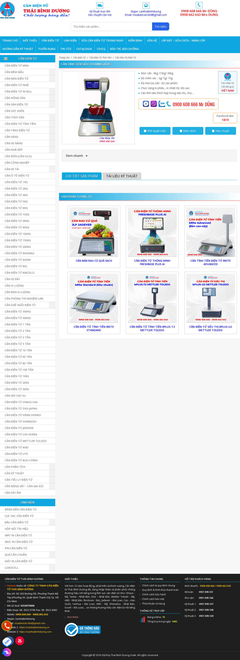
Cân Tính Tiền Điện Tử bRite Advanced (210, 262)
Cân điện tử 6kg (16, 208)
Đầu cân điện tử (16, 522)
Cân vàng (11, 137)
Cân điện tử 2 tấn (17, 331)
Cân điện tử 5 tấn (17, 344)
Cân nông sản (15, 98)
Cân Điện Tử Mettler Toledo (26, 441)
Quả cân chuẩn (16, 554)
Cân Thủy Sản (14, 117)
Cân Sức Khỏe (14, 111)
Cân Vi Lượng (14, 285)
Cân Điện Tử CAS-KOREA (21, 434)
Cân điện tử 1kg (16, 182)
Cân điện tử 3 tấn (17, 337)
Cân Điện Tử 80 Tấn (18, 363)
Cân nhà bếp (14, 149)
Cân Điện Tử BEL (16, 266)
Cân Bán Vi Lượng (17, 292)
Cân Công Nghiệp (17, 162)
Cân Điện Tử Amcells (20, 272)
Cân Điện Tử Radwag (19, 253)
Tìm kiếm (160, 26)
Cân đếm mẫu (14, 72)
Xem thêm (72, 617)
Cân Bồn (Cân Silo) (18, 156)
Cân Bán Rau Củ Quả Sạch (94, 260)
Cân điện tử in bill (18, 91)
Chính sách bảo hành (154, 594)
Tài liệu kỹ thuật (121, 176)
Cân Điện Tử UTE (16, 454)
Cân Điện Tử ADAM (18, 259)
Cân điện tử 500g (17, 389)
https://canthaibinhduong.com (35, 631)
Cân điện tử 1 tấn (17, 324)
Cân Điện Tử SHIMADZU (21, 421)
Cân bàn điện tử (16, 78)
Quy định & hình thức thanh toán (160, 589)
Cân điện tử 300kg (18, 311)
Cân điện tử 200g (17, 382)
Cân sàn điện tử (16, 104)
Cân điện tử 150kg (18, 240)
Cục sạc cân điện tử (19, 516)
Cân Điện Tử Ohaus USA (21, 402)
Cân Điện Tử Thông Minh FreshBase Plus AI (152, 262)
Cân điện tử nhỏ (17, 85)
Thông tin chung (151, 579)
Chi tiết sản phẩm (82, 176)
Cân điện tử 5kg (16, 201)
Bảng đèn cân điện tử (20, 509)
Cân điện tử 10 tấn (18, 350)
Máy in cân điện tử (18, 535)
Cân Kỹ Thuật (14, 473)
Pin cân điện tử (16, 548)
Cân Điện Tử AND (16, 447)
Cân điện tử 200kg (18, 247)
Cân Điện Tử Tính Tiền (100, 57)
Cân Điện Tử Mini (17, 65)
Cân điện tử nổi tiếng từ (227, 83)
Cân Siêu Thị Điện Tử (125, 57)
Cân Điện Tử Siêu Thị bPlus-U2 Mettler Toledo (210, 328)
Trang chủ (64, 57)
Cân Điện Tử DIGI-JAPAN (21, 408)
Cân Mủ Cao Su (15, 395)
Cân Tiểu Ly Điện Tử (18, 479)
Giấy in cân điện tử (18, 561)
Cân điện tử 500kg (18, 318)
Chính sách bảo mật (153, 599)
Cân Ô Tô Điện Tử (17, 175)
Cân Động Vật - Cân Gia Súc (24, 486)
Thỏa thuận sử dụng (153, 603)
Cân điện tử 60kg (17, 227)
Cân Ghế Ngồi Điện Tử (20, 305)
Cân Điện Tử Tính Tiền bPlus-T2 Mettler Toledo (152, 328)
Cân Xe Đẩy (12, 279)
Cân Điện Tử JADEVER (19, 428)
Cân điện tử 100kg (18, 234)
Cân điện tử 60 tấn (18, 357)
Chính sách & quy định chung (158, 585)
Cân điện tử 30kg (17, 221)
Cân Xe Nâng (14, 143)
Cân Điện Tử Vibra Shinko (23, 415)
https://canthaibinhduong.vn (34, 627)
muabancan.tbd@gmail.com (30, 623)
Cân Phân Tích (15, 467)
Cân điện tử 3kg (16, 195)
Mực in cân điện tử (18, 542)
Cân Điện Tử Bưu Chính (21, 460)
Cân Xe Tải (12, 169)
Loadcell (11, 567)
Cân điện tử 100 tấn (19, 369)
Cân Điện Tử (79, 57)
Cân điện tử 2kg (16, 188)
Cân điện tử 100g (17, 376)
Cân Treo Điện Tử (17, 130)
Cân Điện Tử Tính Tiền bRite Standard (94, 328)
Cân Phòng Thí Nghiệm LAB (24, 298)
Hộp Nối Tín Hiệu (16, 529)
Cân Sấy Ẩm (13, 492)
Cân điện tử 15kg (17, 214)
